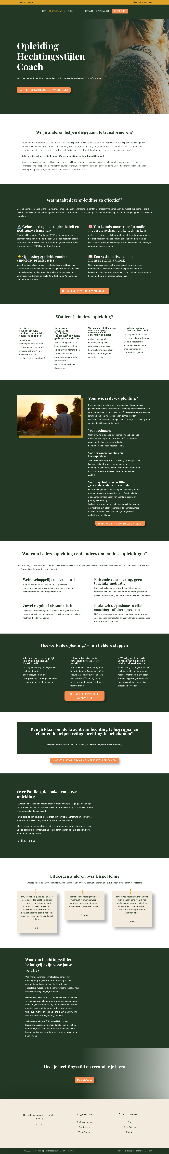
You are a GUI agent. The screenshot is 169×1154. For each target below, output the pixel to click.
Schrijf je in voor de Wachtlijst (84, 291)
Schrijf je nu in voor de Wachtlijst (43, 89)
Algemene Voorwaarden (142, 1151)
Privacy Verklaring (125, 1151)
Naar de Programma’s (142, 2)
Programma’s (56, 11)
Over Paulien (101, 11)
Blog (71, 11)
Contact (88, 11)
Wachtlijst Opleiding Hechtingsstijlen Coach (84, 760)
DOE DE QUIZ (84, 1079)
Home (44, 11)
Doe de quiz (118, 11)
